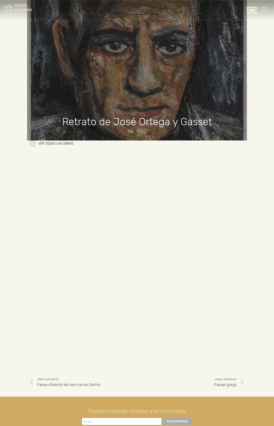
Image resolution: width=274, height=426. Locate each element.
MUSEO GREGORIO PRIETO (23, 10)
